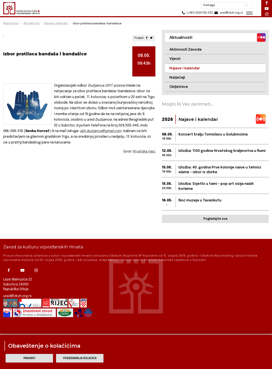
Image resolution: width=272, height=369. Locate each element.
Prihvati (29, 358)
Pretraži (246, 5)
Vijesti (174, 59)
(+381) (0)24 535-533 (197, 13)
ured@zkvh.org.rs (17, 285)
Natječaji (177, 77)
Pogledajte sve (215, 218)
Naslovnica (11, 23)
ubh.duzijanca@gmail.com (101, 131)
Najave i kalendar (56, 23)
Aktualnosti (31, 23)
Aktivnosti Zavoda (185, 49)
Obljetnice (178, 87)
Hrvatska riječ (144, 151)
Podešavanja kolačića (80, 358)
